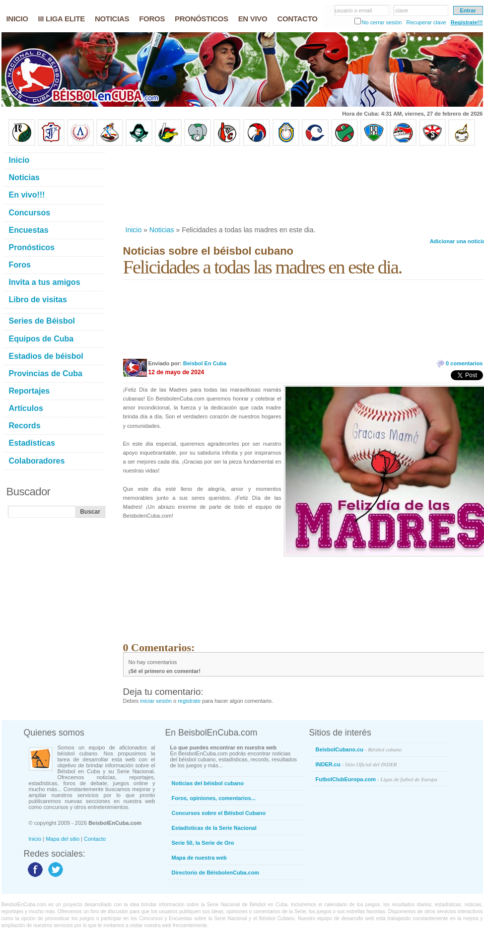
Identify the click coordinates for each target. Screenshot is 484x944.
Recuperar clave (426, 22)
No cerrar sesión (382, 22)
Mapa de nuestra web (199, 858)
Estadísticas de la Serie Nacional (214, 828)
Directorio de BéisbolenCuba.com (216, 873)
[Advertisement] (171, 185)
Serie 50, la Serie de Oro (203, 843)
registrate (189, 701)
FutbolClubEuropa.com (376, 779)
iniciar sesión (156, 701)
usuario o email (353, 10)
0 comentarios (464, 363)
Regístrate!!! (467, 22)
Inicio (134, 230)
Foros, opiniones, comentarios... (214, 798)
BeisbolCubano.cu (359, 749)
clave (402, 10)
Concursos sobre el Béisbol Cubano (219, 813)
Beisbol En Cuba (204, 363)
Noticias (161, 230)
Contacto (95, 839)
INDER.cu (356, 764)
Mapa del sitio (62, 839)
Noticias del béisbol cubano (208, 783)
